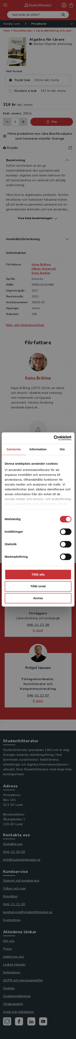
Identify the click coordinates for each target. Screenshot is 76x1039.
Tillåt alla (38, 574)
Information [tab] (38, 449)
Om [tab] (62, 449)
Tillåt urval (38, 586)
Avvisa (38, 598)
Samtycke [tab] (13, 449)
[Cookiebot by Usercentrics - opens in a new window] (54, 438)
